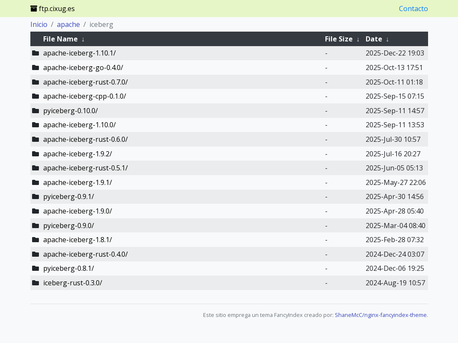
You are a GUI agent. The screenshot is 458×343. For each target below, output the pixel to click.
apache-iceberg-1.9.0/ (77, 211)
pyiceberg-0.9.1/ (68, 196)
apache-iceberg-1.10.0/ (79, 124)
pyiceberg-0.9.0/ (68, 225)
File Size (339, 39)
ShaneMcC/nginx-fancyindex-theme (381, 315)
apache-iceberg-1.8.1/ (77, 239)
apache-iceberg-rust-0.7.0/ (85, 82)
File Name (60, 39)
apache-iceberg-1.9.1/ (77, 182)
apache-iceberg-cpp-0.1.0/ (84, 96)
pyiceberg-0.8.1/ (68, 268)
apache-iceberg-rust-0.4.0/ (85, 254)
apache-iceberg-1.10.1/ (79, 53)
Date (374, 39)
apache (68, 24)
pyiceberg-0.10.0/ (70, 110)
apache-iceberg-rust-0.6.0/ (85, 139)
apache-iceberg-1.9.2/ (77, 153)
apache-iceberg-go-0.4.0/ (83, 67)
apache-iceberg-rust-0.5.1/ (85, 168)
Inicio (38, 24)
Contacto (413, 8)
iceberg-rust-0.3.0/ (72, 282)
